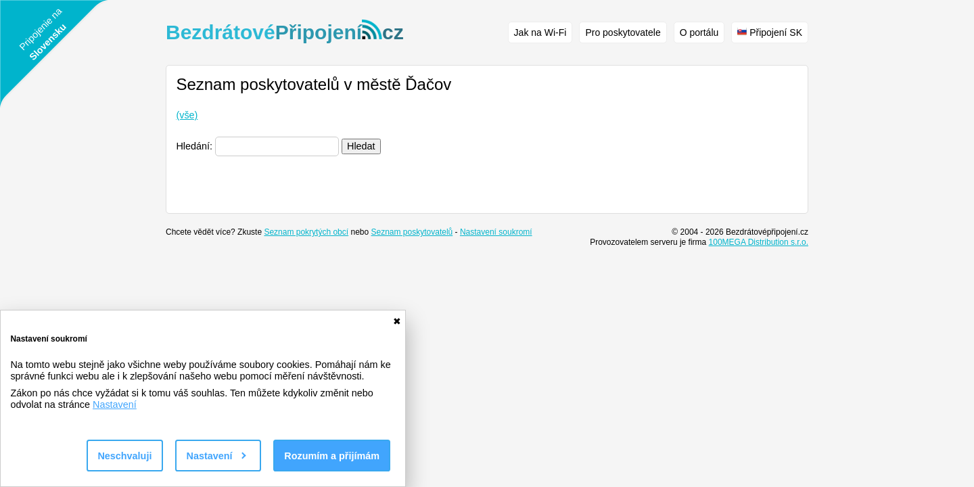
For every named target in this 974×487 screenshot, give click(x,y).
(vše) (187, 115)
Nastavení (115, 404)
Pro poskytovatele (622, 32)
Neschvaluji (124, 455)
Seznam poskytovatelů (412, 232)
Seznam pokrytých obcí (306, 232)
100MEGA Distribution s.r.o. (758, 242)
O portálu (699, 32)
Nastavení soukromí (496, 232)
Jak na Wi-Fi (540, 32)
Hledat (361, 146)
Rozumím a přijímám (331, 455)
